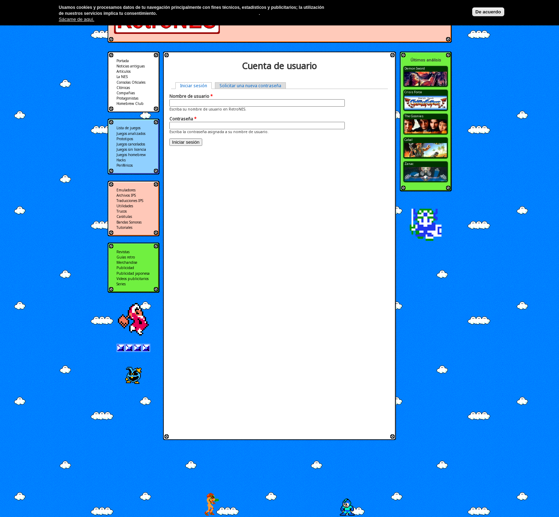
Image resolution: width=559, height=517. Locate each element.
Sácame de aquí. (76, 19)
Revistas (123, 251)
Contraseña (183, 119)
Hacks (121, 160)
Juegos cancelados (130, 144)
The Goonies (413, 116)
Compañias (125, 92)
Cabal (408, 139)
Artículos (123, 71)
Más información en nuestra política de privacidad (208, 13)
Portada (122, 60)
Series (121, 283)
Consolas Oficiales (130, 82)
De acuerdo (488, 11)
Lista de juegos (128, 127)
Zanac (409, 163)
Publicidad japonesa (133, 273)
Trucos (121, 211)
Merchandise (126, 262)
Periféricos (124, 165)
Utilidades (124, 205)
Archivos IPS (126, 195)
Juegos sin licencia (131, 149)
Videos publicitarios (132, 278)
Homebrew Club (130, 103)
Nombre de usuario (191, 96)
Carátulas (124, 216)
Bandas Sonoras (129, 222)
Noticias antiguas (130, 66)
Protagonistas (127, 98)
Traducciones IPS (129, 200)
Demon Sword (414, 68)
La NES (122, 76)
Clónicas (123, 87)
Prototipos (124, 138)
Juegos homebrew (131, 154)
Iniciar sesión (196, 86)
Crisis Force (413, 92)
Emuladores (126, 190)
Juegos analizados (130, 133)
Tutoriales (124, 227)
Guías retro (125, 257)
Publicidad (125, 267)
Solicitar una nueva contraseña (250, 86)
